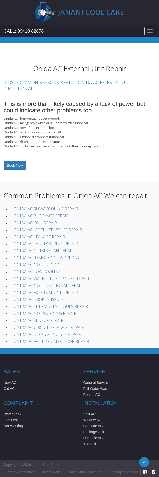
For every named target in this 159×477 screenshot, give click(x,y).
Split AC (89, 414)
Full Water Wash (96, 389)
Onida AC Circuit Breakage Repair (49, 327)
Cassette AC (93, 426)
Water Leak (12, 414)
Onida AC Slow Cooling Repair (46, 209)
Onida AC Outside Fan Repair (44, 250)
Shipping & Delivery (122, 472)
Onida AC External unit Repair (46, 292)
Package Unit (93, 432)
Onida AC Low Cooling (37, 271)
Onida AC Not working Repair (45, 313)
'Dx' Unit (89, 444)
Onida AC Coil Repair (35, 223)
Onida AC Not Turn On (37, 264)
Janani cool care (91, 12)
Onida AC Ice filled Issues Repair (48, 230)
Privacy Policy (51, 472)
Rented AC (91, 395)
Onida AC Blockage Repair (41, 216)
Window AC (92, 420)
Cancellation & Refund (85, 472)
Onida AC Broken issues (39, 299)
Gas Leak (11, 420)
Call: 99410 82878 (24, 31)
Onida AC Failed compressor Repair (51, 341)
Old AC (9, 389)
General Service (95, 383)
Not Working (13, 426)
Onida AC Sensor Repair (38, 320)
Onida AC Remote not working (46, 257)
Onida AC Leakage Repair (39, 236)
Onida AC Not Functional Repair (48, 285)
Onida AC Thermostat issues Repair (51, 306)
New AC (10, 383)
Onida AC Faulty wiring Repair (46, 243)
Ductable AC (93, 438)
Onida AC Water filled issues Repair (51, 278)
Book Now (15, 165)
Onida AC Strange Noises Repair (47, 334)
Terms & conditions (20, 472)
